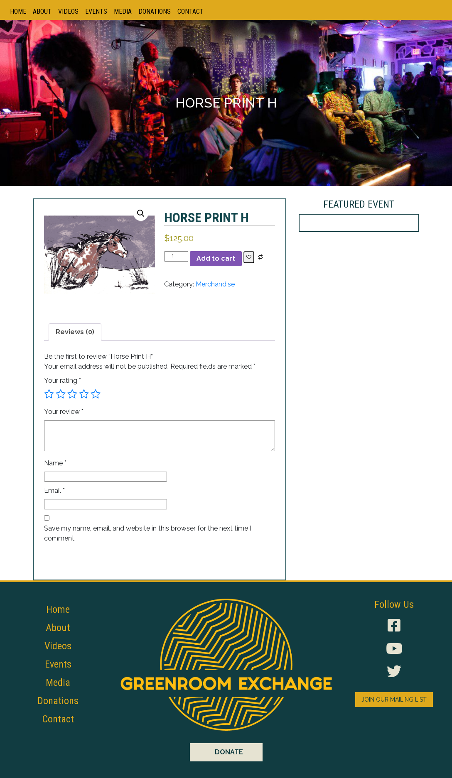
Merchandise (215, 284)
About (42, 11)
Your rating (62, 380)
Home (18, 11)
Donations (154, 11)
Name (55, 463)
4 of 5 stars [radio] (84, 394)
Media (123, 11)
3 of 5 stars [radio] (72, 394)
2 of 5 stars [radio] (61, 394)
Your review (64, 412)
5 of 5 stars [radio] (96, 394)
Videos (68, 11)
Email (54, 490)
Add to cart (216, 258)
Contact (190, 11)
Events (96, 11)
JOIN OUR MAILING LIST (394, 699)
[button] (140, 213)
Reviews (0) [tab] (75, 332)
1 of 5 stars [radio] (49, 394)
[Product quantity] (176, 256)
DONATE (229, 752)
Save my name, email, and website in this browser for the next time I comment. (147, 533)
